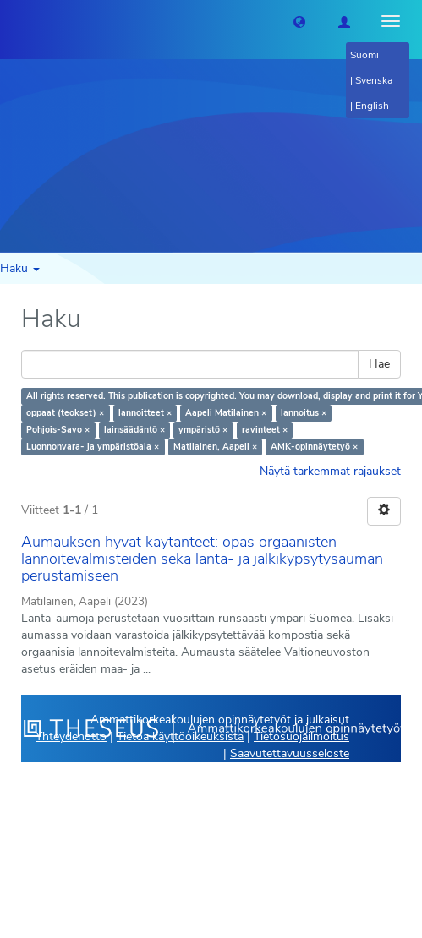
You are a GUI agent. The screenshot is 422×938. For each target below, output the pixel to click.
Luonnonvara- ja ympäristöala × (92, 446)
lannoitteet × (145, 412)
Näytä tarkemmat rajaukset (330, 471)
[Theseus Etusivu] (12, 21)
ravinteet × (265, 429)
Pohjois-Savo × (58, 429)
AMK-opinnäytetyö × (314, 446)
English (372, 105)
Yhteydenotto (71, 736)
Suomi (364, 55)
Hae (379, 364)
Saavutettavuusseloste (289, 753)
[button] (299, 21)
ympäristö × (202, 429)
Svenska (373, 80)
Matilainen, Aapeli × (215, 446)
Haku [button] (20, 268)
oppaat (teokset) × (65, 412)
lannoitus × (303, 412)
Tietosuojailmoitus (301, 736)
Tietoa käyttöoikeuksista (180, 736)
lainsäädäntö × (134, 429)
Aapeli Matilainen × (225, 412)
